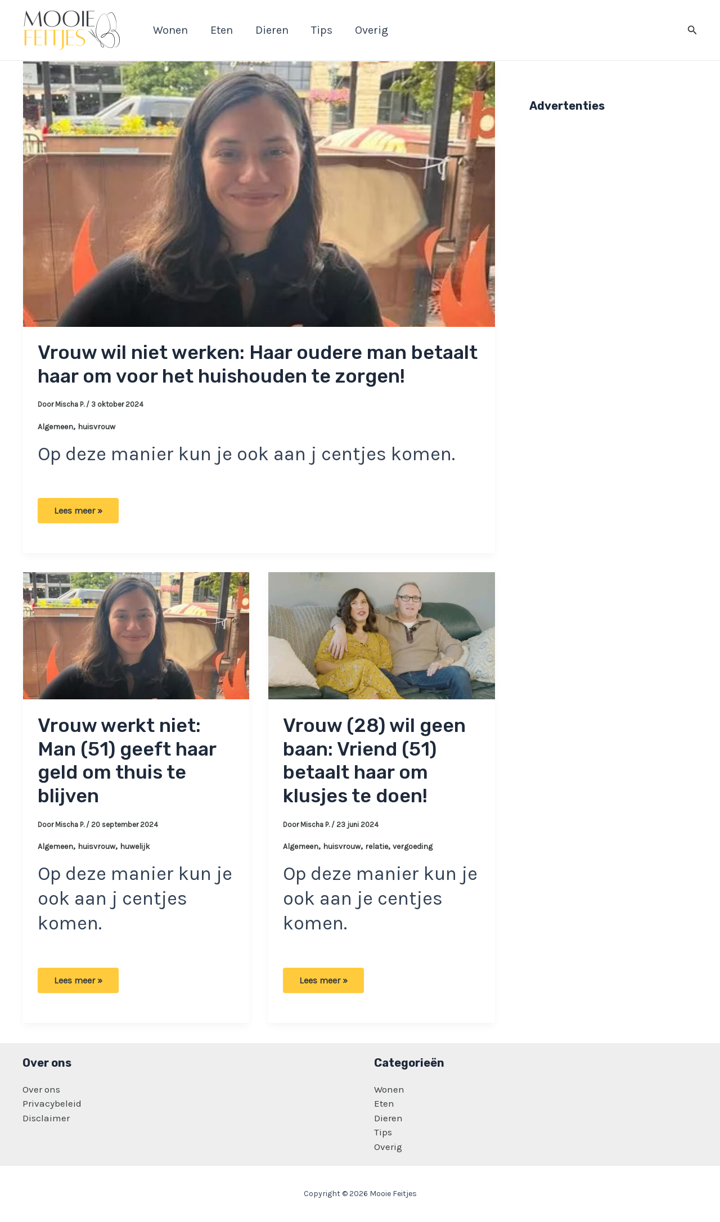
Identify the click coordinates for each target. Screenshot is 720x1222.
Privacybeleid (52, 1103)
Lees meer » (78, 514)
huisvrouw (96, 427)
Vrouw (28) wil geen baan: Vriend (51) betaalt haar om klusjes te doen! (374, 760)
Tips (383, 1132)
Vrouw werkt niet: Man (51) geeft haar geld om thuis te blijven (127, 760)
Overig (388, 1146)
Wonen (389, 1089)
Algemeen (55, 427)
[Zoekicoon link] (692, 30)
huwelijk (135, 846)
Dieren (388, 1118)
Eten (384, 1103)
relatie (376, 846)
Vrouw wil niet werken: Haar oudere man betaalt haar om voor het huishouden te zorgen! (258, 364)
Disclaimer (46, 1118)
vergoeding (413, 846)
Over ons (41, 1089)
